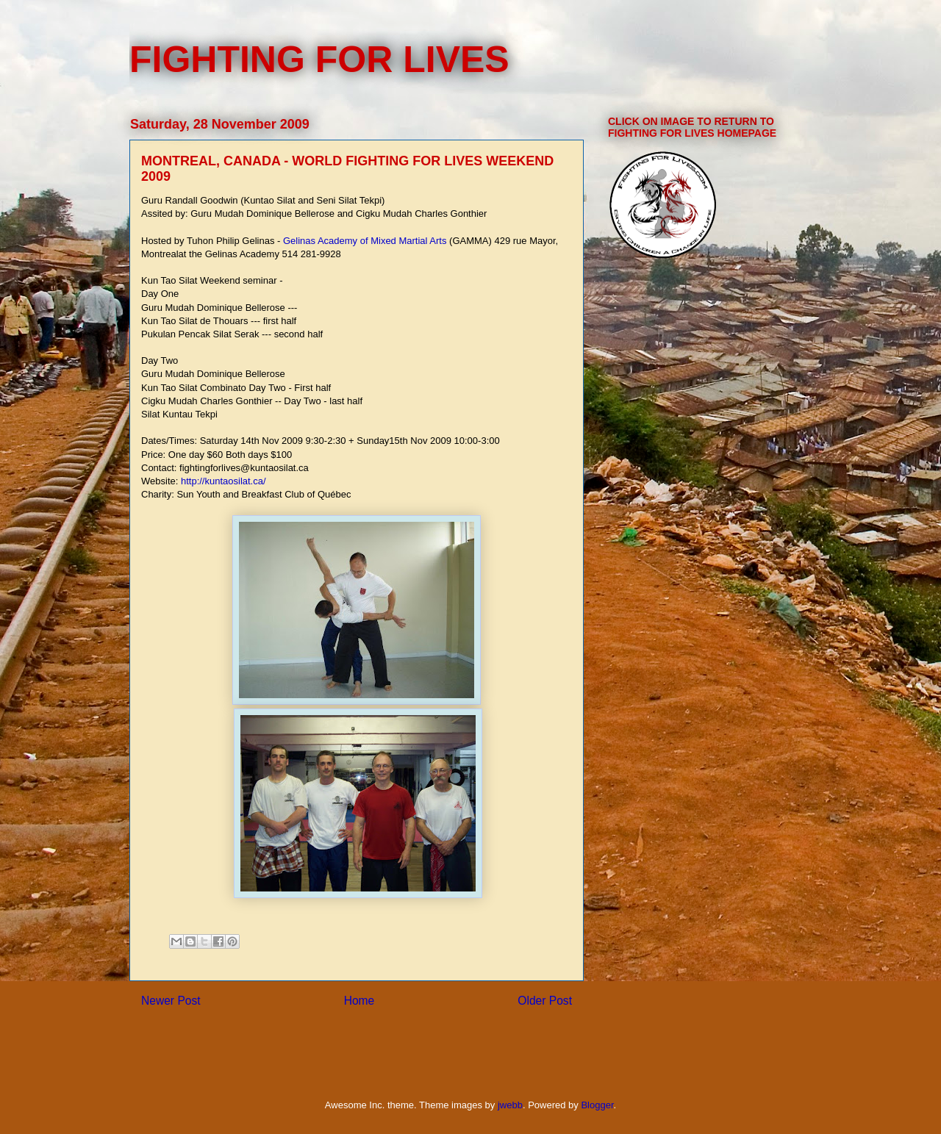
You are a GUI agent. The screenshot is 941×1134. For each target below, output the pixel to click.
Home (359, 1000)
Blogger (597, 1104)
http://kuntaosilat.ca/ (223, 481)
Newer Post (171, 1000)
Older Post (545, 1000)
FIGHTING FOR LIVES (319, 59)
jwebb (510, 1104)
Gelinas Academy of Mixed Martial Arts (365, 240)
